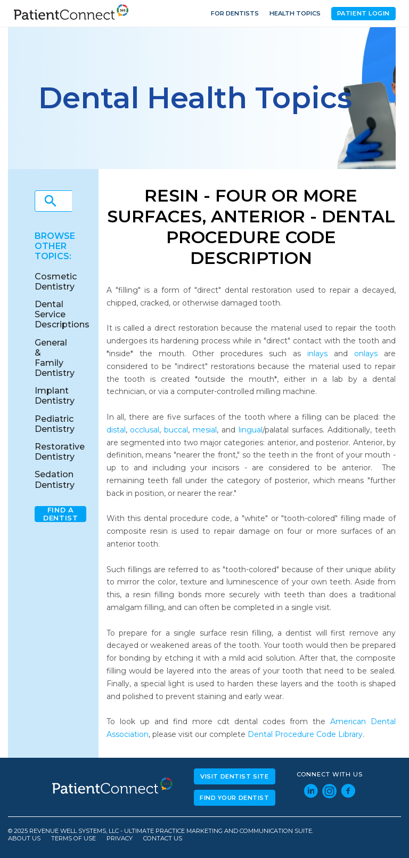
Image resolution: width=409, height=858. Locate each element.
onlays (366, 353)
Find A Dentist (60, 514)
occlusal (144, 430)
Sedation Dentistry (55, 479)
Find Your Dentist (234, 797)
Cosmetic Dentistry (56, 281)
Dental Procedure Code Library (305, 734)
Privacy (120, 838)
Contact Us (162, 838)
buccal (176, 430)
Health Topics (295, 13)
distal (116, 430)
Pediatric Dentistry (55, 424)
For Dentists (235, 13)
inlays (317, 353)
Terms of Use (73, 838)
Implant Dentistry (55, 396)
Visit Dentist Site (234, 776)
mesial (205, 430)
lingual (251, 430)
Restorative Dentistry (60, 452)
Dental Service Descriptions (62, 314)
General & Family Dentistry (55, 358)
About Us (24, 838)
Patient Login (363, 13)
